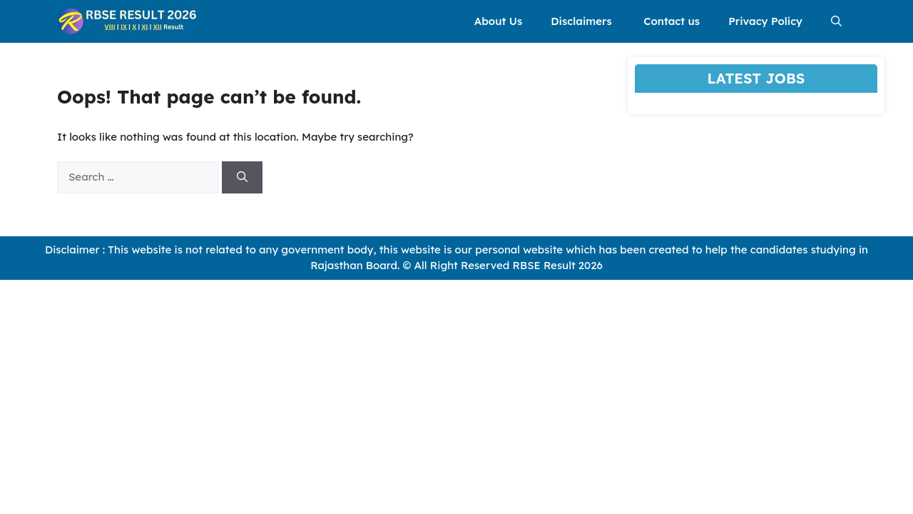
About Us (498, 21)
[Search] (242, 177)
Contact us (671, 21)
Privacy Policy (765, 21)
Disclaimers (583, 21)
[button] (836, 21)
